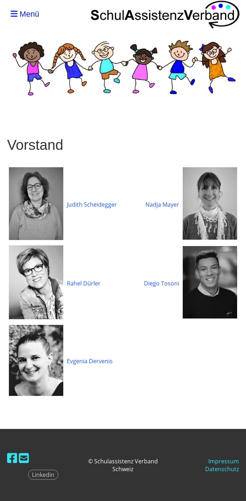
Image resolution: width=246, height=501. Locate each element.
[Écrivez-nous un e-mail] (24, 457)
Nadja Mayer (162, 204)
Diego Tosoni (161, 283)
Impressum (223, 461)
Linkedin (43, 475)
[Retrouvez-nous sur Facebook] (12, 457)
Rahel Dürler (84, 283)
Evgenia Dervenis (90, 361)
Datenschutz (222, 469)
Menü (25, 14)
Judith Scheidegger (92, 204)
